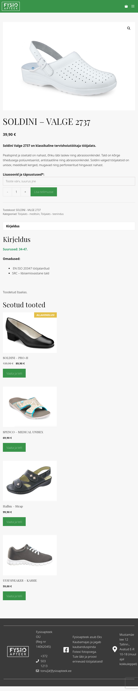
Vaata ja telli (14, 373)
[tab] (69, 226)
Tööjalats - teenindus (52, 214)
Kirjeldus (13, 226)
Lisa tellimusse (43, 192)
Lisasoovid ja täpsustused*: (23, 174)
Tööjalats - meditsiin (29, 214)
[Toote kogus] (16, 191)
